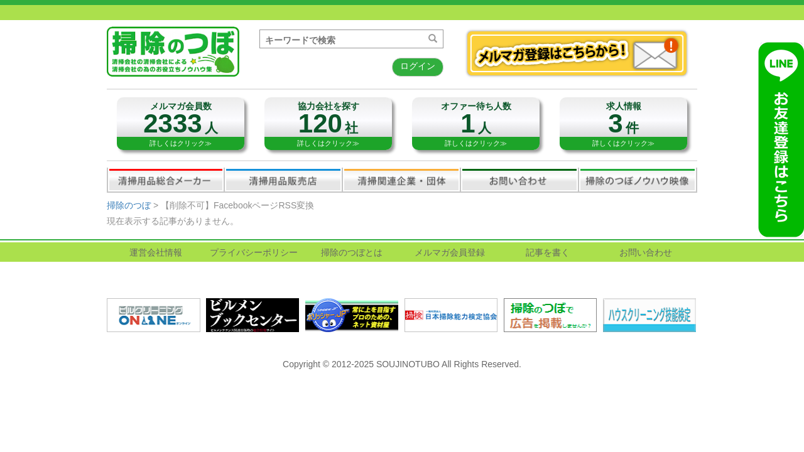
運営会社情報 (155, 252)
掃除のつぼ (129, 205)
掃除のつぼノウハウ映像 (637, 179)
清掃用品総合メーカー (165, 179)
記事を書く (548, 252)
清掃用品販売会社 (283, 179)
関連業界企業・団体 (401, 179)
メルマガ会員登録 (450, 252)
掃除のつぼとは (352, 252)
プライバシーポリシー (254, 252)
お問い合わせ (519, 179)
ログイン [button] (417, 66)
